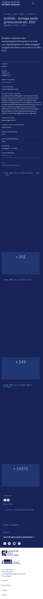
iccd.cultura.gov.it (8, 570)
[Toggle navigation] (33, 3)
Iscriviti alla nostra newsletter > (19, 537)
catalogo (7, 14)
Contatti (4, 590)
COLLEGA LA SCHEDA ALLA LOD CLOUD (19, 510)
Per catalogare (7, 576)
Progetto (5, 580)
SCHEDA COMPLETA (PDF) (10, 165)
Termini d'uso (6, 585)
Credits (4, 595)
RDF (3, 163)
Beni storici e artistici (25, 14)
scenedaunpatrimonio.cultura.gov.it (14, 574)
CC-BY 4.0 (5, 155)
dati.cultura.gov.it (7, 572)
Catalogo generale (11, 3)
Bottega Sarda (6, 82)
